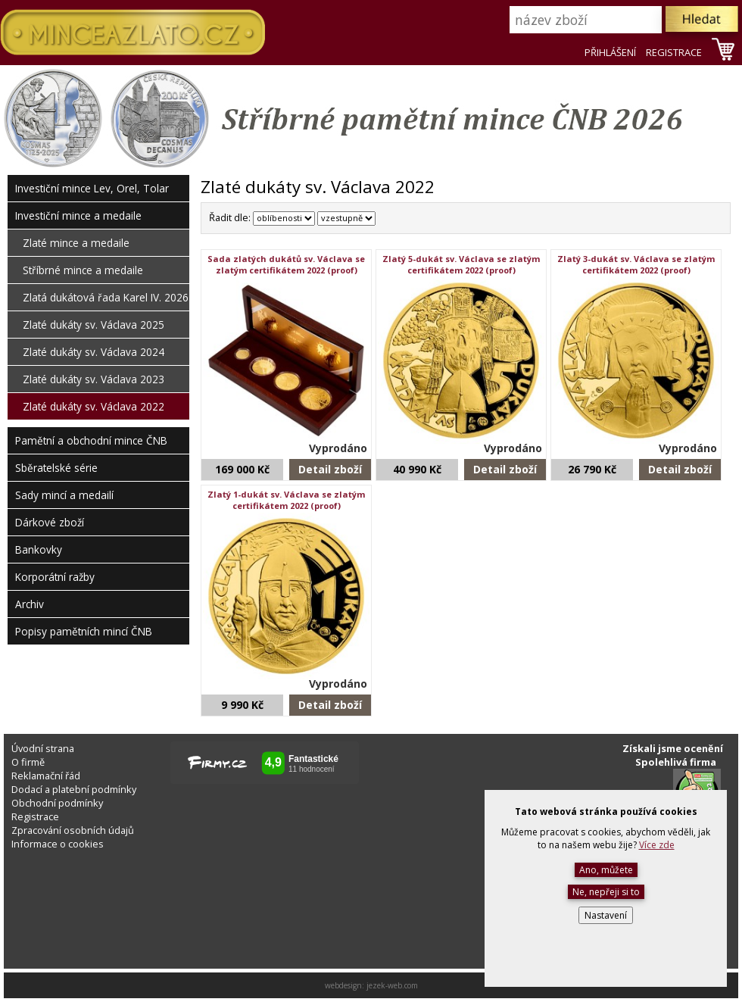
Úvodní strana (42, 748)
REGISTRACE (674, 52)
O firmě (28, 762)
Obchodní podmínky (57, 803)
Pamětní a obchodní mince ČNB (91, 440)
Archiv (29, 604)
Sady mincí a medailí (64, 495)
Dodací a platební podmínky (73, 789)
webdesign (343, 985)
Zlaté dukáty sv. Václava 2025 (93, 324)
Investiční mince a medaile (78, 215)
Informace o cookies (57, 844)
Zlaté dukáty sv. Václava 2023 (93, 379)
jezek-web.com (392, 985)
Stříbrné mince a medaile (83, 270)
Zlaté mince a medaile (76, 243)
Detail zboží (330, 469)
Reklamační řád (45, 775)
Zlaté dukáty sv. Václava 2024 (93, 352)
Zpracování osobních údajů (72, 830)
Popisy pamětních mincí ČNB (83, 631)
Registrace (35, 816)
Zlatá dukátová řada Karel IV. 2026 (106, 297)
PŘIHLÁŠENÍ (610, 52)
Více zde (657, 844)
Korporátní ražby (55, 577)
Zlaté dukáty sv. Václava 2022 (93, 406)
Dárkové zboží (49, 522)
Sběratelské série (56, 467)
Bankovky (38, 549)
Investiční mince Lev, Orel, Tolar (92, 188)
